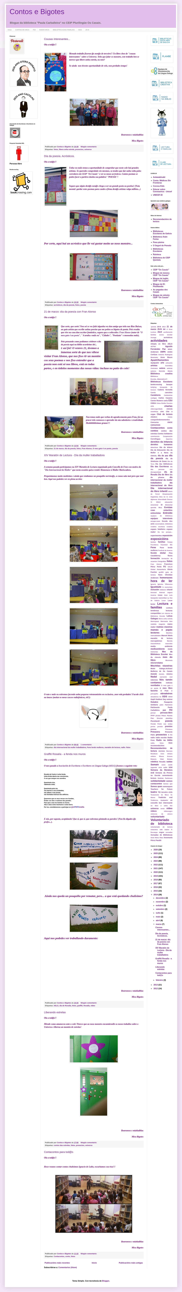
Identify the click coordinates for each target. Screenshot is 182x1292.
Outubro (154, 702)
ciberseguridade (156, 409)
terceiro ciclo (166, 792)
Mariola (169, 641)
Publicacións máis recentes (57, 1263)
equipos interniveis (161, 518)
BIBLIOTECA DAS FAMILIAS (64, 30)
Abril (160, 332)
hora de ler (161, 581)
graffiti (80, 1006)
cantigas (154, 398)
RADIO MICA (44, 30)
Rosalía (87, 1006)
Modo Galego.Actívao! (161, 669)
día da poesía (68, 305)
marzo (159, 924)
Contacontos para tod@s (58, 1152)
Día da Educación (158, 450)
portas (153, 726)
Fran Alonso (125, 332)
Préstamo (168, 729)
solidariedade (158, 781)
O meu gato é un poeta (102, 449)
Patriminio (168, 705)
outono (169, 699)
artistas (154, 366)
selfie (165, 767)
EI (161, 505)
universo (88, 149)
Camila (153, 392)
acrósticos (58, 305)
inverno (153, 595)
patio (161, 705)
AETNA (153, 346)
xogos (161, 832)
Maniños (169, 633)
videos (154, 811)
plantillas (169, 718)
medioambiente (158, 649)
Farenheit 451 (166, 545)
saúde (170, 765)
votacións (154, 829)
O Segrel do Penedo (162, 246)
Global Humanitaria (158, 569)
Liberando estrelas (55, 1012)
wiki (161, 829)
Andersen (155, 352)
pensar (153, 713)
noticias (169, 683)
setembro (160, 909)
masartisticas (155, 643)
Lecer (164, 600)
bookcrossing (156, 384)
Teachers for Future (161, 789)
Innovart (154, 592)
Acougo (153, 337)
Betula (170, 371)
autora (162, 368)
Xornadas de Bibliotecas (161, 835)
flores (170, 556)
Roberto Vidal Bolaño (161, 759)
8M (164, 329)
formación (155, 558)
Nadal (154, 676)
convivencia (155, 436)
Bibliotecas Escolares (161, 382)
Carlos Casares (165, 398)
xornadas (169, 832)
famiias (153, 542)
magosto (162, 624)
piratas (158, 716)
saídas (169, 762)
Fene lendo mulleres (95, 747)
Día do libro (163, 475)
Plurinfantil (155, 721)
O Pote (164, 691)
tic (171, 795)
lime (170, 621)
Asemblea (168, 366)
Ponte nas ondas (164, 724)
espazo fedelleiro (158, 529)
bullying (153, 387)
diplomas (154, 499)
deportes (169, 439)
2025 (156, 853)
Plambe (169, 716)
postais (160, 726)
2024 (156, 857)
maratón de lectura (112, 747)
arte (162, 363)
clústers (154, 417)
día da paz (163, 456)
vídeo (93, 1006)
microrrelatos (157, 663)
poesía (83, 305)
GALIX (170, 567)
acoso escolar (165, 335)
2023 (156, 861)
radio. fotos (125, 747)
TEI (159, 792)
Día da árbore (165, 447)
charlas (168, 406)
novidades (155, 685)
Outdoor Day (161, 699)
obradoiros (166, 693)
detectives (154, 447)
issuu (160, 595)
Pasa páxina (158, 242)
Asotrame (154, 368)
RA (171, 735)
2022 (156, 865)
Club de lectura (164, 414)
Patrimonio (155, 707)
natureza (154, 680)
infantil (169, 590)
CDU (170, 400)
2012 (156, 988)
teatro (154, 792)
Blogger (105, 1281)
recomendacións (157, 746)
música (169, 674)
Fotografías (162, 561)
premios (168, 726)
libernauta (164, 621)
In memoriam (167, 587)
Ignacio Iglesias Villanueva (161, 584)
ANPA (163, 352)
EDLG (158, 502)
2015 (156, 891)
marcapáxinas (156, 641)
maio (158, 917)
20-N (159, 327)
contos (154, 430)
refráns (153, 756)
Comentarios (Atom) (67, 1267)
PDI (34, 30)
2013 (163, 327)
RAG (170, 743)
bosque (169, 384)
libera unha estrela (66, 149)
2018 (156, 880)
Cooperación (167, 436)
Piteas (163, 716)
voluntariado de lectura (161, 827)
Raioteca (157, 254)
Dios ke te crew (165, 497)
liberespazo (155, 621)
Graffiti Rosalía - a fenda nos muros (65, 754)
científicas (154, 411)
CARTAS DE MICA (22, 30)
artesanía (169, 363)
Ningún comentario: (89, 147)
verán (163, 808)
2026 (156, 850)
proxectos (79, 149)
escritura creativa (165, 527)
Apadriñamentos (160, 360)
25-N (87, 30)
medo (170, 649)
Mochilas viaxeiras (161, 665)
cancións (168, 392)
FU (164, 567)
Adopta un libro (158, 344)
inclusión (155, 590)
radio (153, 738)
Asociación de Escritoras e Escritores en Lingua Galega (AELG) (87, 766)
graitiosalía (77, 807)
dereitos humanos (161, 444)
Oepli (153, 699)
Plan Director (157, 718)
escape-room (155, 521)
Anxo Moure (166, 357)
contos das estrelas (62, 1145)
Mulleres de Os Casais (161, 671)
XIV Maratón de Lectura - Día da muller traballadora (74, 455)
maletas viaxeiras (164, 627)
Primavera (155, 732)
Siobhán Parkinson (165, 778)
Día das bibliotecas (163, 464)
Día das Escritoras (160, 466)
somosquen (167, 786)
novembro (161, 902)
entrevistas (156, 513)
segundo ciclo (156, 767)
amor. (170, 349)
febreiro (160, 980)
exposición (167, 535)
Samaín (155, 764)
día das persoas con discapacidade (161, 469)
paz (164, 710)
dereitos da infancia (161, 441)
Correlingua (155, 439)
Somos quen (156, 786)
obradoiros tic (156, 697)
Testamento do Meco (160, 795)
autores (153, 371)
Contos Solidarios (165, 434)
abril (158, 920)
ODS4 (170, 697)
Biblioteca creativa (161, 374)
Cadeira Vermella (165, 390)
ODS (80, 30)
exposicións (159, 539)
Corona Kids (158, 186)
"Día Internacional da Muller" (58, 470)
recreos (162, 751)
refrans (169, 754)
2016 (156, 887)
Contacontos (59, 1256)
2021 (156, 868)
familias (161, 542)
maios (169, 624)
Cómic (170, 417)
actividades (159, 340)
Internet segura (165, 592)
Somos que (167, 784)
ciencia (169, 409)
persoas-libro (166, 713)
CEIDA (153, 403)
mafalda (153, 624)
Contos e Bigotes (37, 12)
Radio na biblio (164, 740)
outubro (160, 905)
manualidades (156, 635)
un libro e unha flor (161, 806)
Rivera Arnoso (165, 756)
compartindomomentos (160, 420)
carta (166, 401)
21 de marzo (59, 449)
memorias (154, 652)
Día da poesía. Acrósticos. (59, 156)
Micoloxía (168, 660)
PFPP (153, 716)
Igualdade (156, 587)
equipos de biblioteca (161, 516)
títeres (153, 797)
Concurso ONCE (161, 422)
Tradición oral (165, 797)
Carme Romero (157, 401)
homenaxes (166, 577)
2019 (156, 876)
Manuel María (166, 635)
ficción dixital (158, 553)
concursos (155, 425)
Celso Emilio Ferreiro (164, 403)
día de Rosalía (65, 1006)
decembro (161, 898)
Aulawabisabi (159, 177)
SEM (170, 767)
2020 (156, 872)
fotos (56, 149)
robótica (154, 762)
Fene (153, 547)
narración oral (166, 677)
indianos (163, 590)
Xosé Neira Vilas (157, 838)
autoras (169, 368)
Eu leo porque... (165, 532)
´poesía (153, 327)
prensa (153, 729)
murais (154, 674)
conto (67, 1256)
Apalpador (155, 363)
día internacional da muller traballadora (70, 747)
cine (162, 411)
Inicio (10, 30)
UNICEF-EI (158, 195)
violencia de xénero (161, 814)
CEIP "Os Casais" (161, 270)
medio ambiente (161, 646)
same (163, 765)
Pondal (153, 724)
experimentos (156, 536)
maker (153, 627)
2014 (156, 895)
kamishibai (163, 598)
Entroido (167, 513)
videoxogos (168, 811)
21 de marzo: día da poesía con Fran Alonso (70, 311)
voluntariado (157, 816)
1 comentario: (86, 745)
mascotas (168, 643)
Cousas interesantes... (57, 39)
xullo (158, 913)
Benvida (162, 371)
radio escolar (161, 738)
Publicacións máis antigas (131, 1263)
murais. (161, 674)
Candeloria (156, 395)
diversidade (162, 499)
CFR (152, 406)
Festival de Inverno (165, 550)
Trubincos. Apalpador (159, 800)
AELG (56, 1006)
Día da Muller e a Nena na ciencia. (161, 453)
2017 (156, 883)
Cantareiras (168, 395)
